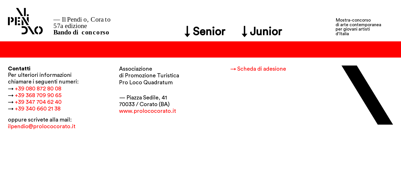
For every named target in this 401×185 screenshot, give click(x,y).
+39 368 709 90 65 (38, 95)
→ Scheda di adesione (258, 69)
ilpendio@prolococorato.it (41, 126)
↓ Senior (205, 31)
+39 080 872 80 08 (38, 88)
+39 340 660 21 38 (38, 109)
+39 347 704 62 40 (38, 102)
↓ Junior (262, 31)
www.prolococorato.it (147, 111)
